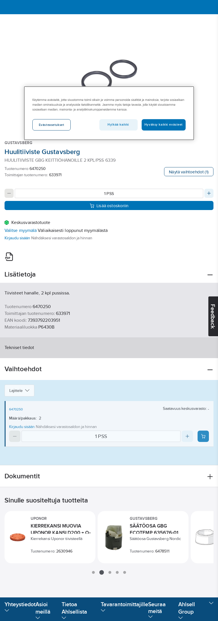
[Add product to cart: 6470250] (203, 436)
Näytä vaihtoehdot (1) (189, 171)
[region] (109, 113)
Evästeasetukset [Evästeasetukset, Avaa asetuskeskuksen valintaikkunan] (51, 124)
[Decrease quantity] (9, 193)
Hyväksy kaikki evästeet (163, 124)
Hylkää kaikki (118, 124)
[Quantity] (109, 193)
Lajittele (19, 390)
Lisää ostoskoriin (109, 205)
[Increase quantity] (208, 193)
